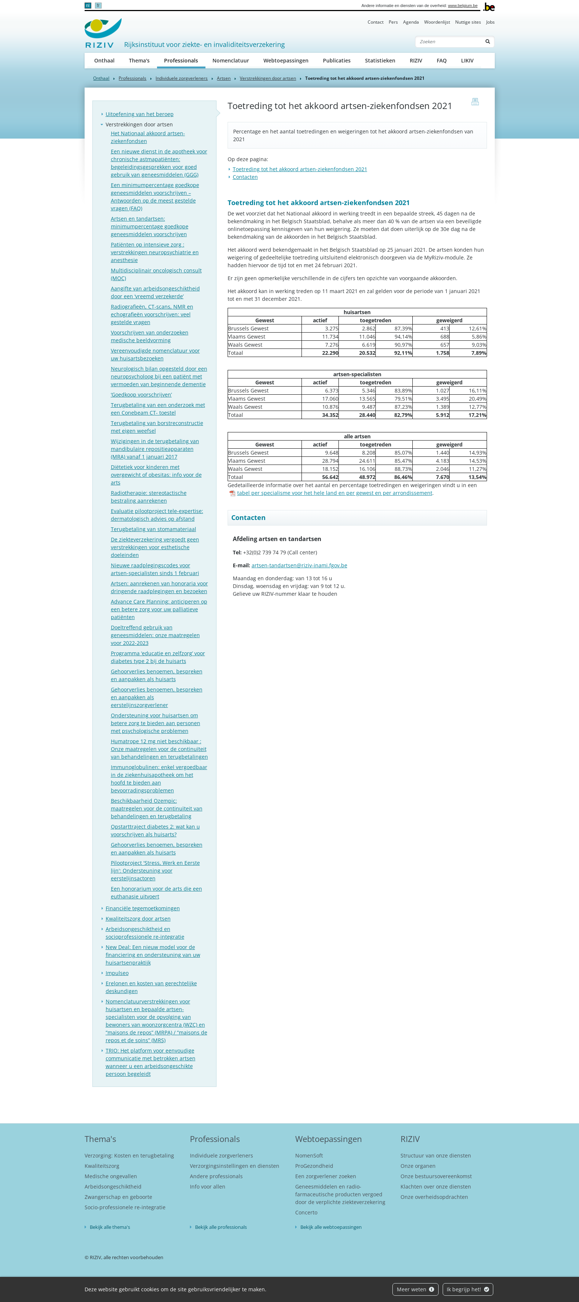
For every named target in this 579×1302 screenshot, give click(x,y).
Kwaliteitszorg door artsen (138, 918)
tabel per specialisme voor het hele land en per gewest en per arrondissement (330, 492)
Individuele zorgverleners (182, 78)
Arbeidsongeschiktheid (113, 1186)
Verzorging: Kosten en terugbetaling (129, 1155)
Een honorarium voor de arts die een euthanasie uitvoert (156, 892)
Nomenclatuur (230, 60)
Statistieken (380, 60)
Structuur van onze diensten (436, 1155)
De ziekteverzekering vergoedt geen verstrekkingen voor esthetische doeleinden (155, 547)
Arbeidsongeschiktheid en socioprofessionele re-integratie (145, 932)
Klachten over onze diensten (436, 1186)
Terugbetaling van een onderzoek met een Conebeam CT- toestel (158, 408)
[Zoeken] (448, 42)
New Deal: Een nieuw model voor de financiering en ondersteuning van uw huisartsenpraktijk (153, 955)
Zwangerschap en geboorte (118, 1196)
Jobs (490, 22)
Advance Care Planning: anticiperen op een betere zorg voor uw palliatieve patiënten (159, 609)
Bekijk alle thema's (110, 1227)
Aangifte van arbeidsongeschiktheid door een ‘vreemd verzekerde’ (155, 292)
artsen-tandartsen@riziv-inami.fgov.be (299, 565)
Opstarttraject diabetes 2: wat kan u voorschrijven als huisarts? (155, 830)
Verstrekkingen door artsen (268, 78)
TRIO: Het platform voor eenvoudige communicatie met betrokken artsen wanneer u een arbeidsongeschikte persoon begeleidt (150, 1062)
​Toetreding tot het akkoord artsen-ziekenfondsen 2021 (300, 169)
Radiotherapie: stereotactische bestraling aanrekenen (149, 496)
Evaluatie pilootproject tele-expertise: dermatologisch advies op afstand (157, 514)
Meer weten (416, 1289)
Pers (393, 22)
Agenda (411, 22)
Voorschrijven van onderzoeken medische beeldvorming (149, 336)
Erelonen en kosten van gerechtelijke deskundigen (151, 987)
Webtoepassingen (286, 60)
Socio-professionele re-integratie (125, 1207)
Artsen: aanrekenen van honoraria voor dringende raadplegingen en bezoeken (159, 587)
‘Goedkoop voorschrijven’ (141, 394)
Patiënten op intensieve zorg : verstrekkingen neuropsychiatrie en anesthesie (155, 252)
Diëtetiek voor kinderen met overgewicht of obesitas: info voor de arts (156, 474)
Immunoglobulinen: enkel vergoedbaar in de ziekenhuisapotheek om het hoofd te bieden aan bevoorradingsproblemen (159, 779)
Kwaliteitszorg (102, 1165)
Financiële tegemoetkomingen (143, 908)
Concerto (306, 1212)
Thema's (139, 60)
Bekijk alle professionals (221, 1227)
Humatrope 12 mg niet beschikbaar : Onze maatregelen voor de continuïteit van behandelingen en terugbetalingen (159, 749)
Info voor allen (207, 1186)
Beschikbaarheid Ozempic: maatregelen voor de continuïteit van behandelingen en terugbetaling (156, 808)
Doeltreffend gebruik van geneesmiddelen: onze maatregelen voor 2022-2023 (155, 635)
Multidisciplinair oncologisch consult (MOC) (156, 274)
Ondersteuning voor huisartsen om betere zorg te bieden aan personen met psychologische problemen (155, 723)
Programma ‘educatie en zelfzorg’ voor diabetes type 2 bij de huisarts (158, 657)
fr (98, 5)
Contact (376, 22)
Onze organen (418, 1165)
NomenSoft (309, 1155)
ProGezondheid (314, 1165)
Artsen (224, 78)
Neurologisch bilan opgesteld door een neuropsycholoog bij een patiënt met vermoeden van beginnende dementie (159, 376)
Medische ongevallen (111, 1176)
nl (87, 5)
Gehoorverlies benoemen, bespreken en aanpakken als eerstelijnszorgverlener (156, 697)
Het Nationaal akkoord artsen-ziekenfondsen (148, 137)
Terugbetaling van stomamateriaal (153, 529)
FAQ (442, 60)
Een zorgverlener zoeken (325, 1176)
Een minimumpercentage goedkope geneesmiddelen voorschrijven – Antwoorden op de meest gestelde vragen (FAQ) (155, 196)
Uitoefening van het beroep (140, 114)
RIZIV (416, 60)
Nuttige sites (468, 22)
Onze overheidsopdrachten (434, 1196)
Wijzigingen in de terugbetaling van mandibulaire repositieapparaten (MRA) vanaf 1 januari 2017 (155, 449)
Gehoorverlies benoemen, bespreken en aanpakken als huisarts (156, 675)
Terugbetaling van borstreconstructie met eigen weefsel (157, 426)
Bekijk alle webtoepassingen (331, 1227)
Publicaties (337, 60)
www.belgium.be (462, 5)
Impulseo (117, 972)
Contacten (245, 176)
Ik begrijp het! (468, 1289)
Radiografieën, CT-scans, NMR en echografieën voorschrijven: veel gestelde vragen (152, 314)
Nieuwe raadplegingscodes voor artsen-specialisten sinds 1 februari (155, 569)
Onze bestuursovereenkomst (436, 1176)
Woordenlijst (437, 22)
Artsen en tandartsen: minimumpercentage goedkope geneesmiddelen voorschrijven (149, 226)
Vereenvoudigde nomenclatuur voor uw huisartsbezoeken (155, 354)
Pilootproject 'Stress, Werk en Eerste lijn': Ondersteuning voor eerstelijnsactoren (155, 870)
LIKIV (467, 60)
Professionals (184, 60)
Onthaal (104, 60)
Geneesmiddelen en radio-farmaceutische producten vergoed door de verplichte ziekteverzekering (340, 1194)
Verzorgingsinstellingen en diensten (234, 1165)
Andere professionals (216, 1176)
